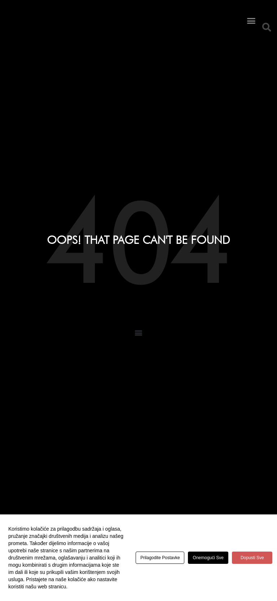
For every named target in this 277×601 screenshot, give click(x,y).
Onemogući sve (214, 557)
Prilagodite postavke (162, 557)
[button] (251, 15)
